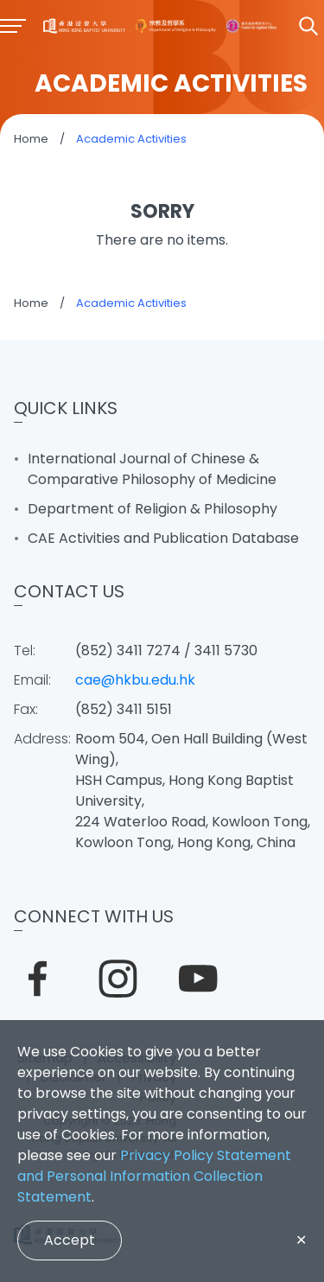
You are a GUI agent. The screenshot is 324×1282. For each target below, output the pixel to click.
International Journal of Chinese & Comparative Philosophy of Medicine (152, 469)
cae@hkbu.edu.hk (135, 680)
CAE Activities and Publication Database (163, 538)
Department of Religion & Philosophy (152, 509)
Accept (69, 1240)
